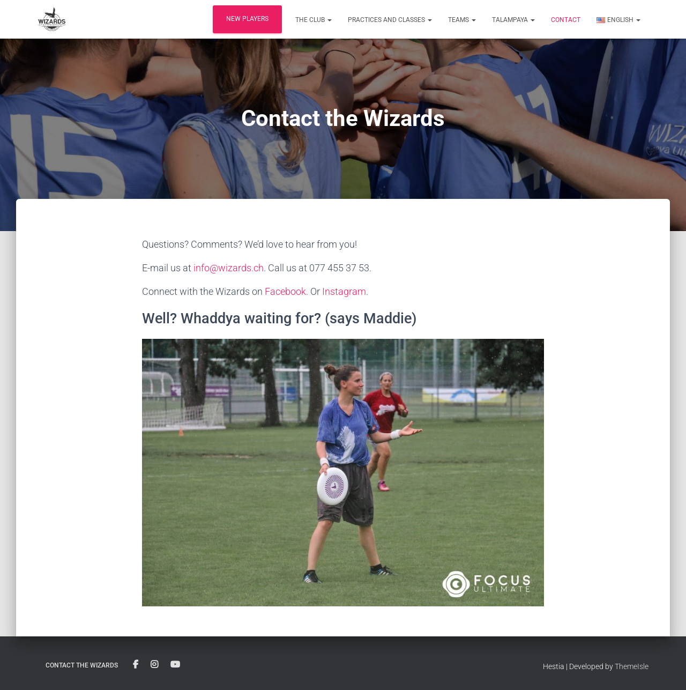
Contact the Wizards (82, 665)
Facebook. (286, 291)
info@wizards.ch (228, 267)
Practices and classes (390, 20)
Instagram (344, 291)
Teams (462, 20)
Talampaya (513, 20)
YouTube (175, 664)
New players (247, 19)
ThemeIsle (631, 666)
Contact (565, 20)
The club (313, 20)
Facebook (136, 664)
